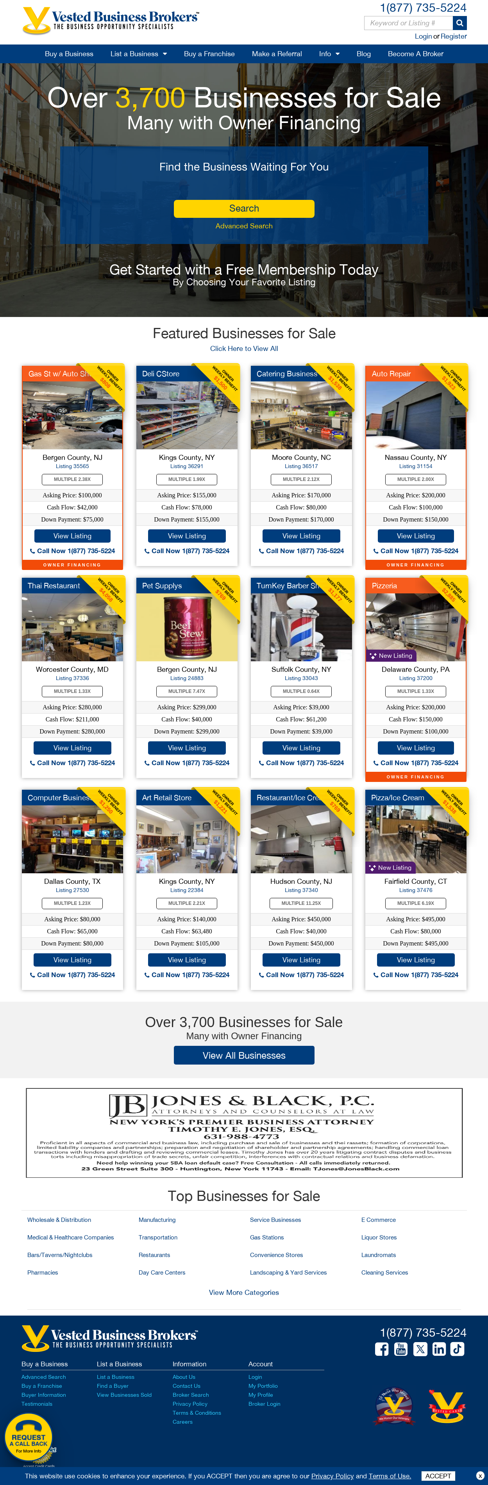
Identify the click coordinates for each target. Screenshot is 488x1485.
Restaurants (154, 1255)
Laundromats (378, 1255)
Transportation (158, 1237)
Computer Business (61, 797)
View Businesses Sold (124, 1395)
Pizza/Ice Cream (397, 797)
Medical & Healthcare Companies (70, 1237)
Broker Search (191, 1395)
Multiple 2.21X (186, 903)
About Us (184, 1377)
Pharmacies (42, 1272)
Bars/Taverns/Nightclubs (60, 1255)
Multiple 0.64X (301, 691)
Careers (183, 1422)
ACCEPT (438, 1476)
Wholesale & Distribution (59, 1219)
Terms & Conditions (197, 1413)
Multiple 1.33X (72, 691)
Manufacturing (157, 1219)
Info (325, 54)
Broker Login (264, 1404)
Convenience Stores (276, 1255)
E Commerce (378, 1219)
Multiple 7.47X (186, 691)
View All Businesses (244, 1055)
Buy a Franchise (209, 54)
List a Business (134, 54)
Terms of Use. (390, 1476)
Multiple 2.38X (72, 479)
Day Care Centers (162, 1272)
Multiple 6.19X (415, 903)
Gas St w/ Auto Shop (63, 373)
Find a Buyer (113, 1386)
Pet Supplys (162, 585)
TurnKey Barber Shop (292, 585)
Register (454, 36)
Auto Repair (391, 373)
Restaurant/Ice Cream (293, 797)
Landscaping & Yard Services (288, 1272)
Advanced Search (244, 226)
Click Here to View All (244, 348)
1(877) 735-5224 (423, 7)
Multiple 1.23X (72, 903)
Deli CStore (160, 373)
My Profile (260, 1395)
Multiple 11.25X (301, 903)
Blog (364, 54)
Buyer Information (43, 1395)
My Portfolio (263, 1386)
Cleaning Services (384, 1272)
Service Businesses (275, 1219)
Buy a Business (69, 54)
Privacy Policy (190, 1404)
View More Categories (244, 1292)
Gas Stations (267, 1237)
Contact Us (186, 1386)
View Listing (72, 536)
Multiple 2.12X (301, 479)
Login (423, 36)
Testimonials (36, 1404)
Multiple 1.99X (186, 479)
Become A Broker (415, 54)
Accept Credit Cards (39, 1466)
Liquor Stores (379, 1237)
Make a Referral (277, 54)
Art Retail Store (166, 797)
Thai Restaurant (54, 585)
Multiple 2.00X (415, 479)
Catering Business (287, 373)
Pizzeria (384, 585)
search (244, 208)
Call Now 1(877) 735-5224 (72, 551)
